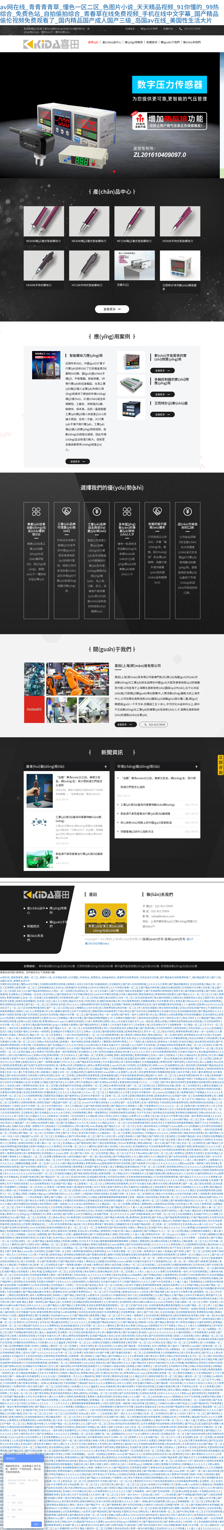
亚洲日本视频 (78, 1176)
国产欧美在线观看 (194, 991)
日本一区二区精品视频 (72, 1072)
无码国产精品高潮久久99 (17, 1396)
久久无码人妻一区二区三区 (104, 1494)
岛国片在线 (18, 1126)
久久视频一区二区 (97, 1508)
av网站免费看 (175, 1014)
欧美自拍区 (199, 1146)
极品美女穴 (52, 1126)
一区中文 (129, 1200)
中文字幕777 (71, 1220)
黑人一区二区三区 (77, 1227)
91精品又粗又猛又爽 (52, 1082)
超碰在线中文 (29, 1061)
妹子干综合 (176, 1247)
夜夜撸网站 (165, 1078)
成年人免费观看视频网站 (79, 1251)
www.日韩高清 (108, 1386)
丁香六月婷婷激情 (100, 1268)
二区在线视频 (76, 1116)
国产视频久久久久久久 (19, 1339)
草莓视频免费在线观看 (49, 1312)
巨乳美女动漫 (110, 1339)
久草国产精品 (7, 1149)
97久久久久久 (122, 1214)
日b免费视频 (74, 1217)
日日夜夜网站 (173, 1160)
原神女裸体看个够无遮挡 (100, 1224)
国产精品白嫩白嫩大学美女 (37, 1291)
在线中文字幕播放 (14, 1082)
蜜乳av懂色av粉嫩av (179, 1389)
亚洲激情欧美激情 (202, 1095)
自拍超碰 (32, 1058)
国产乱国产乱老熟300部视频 (39, 1065)
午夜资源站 (29, 1072)
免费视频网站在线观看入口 (204, 1102)
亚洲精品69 (133, 1089)
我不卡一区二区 (152, 1031)
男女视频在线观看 (168, 1007)
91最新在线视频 (74, 1021)
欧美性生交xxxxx (101, 1237)
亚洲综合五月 (53, 1149)
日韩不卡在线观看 (146, 1045)
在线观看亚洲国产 (139, 1467)
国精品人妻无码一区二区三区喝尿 (75, 1038)
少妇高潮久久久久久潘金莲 (51, 1342)
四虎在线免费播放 (213, 1136)
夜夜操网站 (162, 1261)
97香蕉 (17, 1061)
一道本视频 (57, 1430)
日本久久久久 (64, 1281)
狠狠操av (178, 1396)
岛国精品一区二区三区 (42, 1170)
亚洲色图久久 (49, 1153)
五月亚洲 (45, 1322)
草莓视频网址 (72, 1457)
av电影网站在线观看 (164, 1203)
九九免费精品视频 (23, 1379)
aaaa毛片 (116, 1065)
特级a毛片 (123, 1173)
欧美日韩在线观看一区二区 (161, 1372)
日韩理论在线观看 (107, 1261)
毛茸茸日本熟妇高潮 (11, 1092)
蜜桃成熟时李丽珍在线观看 (95, 1004)
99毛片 (167, 1258)
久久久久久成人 (214, 1146)
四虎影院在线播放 (53, 1095)
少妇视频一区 (189, 1521)
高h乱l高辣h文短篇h (45, 1498)
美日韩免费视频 (52, 1525)
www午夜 (54, 1477)
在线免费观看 (148, 1329)
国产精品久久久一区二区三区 (193, 994)
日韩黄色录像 (148, 1001)
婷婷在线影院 (156, 1376)
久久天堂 (125, 1092)
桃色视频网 (79, 1281)
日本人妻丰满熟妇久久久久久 (200, 1454)
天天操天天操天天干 (129, 1021)
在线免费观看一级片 (178, 1271)
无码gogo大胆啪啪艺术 (109, 1160)
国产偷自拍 (92, 1014)
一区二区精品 (13, 1193)
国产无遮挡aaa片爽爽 (106, 1082)
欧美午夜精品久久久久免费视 (46, 1146)
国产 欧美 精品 (14, 1251)
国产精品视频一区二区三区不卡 (198, 1379)
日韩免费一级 (76, 1356)
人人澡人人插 (137, 1234)
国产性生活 (191, 1423)
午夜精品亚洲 (200, 1078)
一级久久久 (10, 1254)
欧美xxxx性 (24, 1021)
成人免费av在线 (64, 1065)
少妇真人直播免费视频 (76, 1234)
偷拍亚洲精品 (53, 1241)
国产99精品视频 (121, 1156)
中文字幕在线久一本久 (58, 1105)
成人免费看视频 (185, 1092)
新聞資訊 (151, 42)
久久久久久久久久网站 (73, 1477)
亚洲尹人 (188, 1247)
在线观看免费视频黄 (187, 1481)
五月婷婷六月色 (52, 1132)
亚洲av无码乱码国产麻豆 (193, 1007)
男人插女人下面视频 (179, 1345)
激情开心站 (22, 1011)
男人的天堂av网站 (191, 1352)
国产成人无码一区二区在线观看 (92, 1153)
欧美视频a (99, 1251)
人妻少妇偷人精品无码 (65, 1068)
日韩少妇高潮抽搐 (74, 1454)
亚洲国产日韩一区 (181, 1095)
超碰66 (68, 1207)
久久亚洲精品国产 (203, 1372)
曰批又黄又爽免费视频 (195, 1440)
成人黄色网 (161, 1014)
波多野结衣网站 (175, 1166)
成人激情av (173, 1298)
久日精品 (93, 1197)
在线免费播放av (54, 1200)
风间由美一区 (173, 1430)
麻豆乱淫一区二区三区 (75, 1481)
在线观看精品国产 (141, 1288)
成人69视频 (129, 1065)
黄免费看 (78, 1166)
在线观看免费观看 (92, 1028)
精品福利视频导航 (42, 1024)
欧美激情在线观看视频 (199, 1082)
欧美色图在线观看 (117, 1460)
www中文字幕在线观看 (106, 994)
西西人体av (110, 1021)
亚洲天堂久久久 (77, 1423)
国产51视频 (117, 991)
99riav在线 (109, 1048)
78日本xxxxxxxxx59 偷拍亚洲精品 (52, 1359)
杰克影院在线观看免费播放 (179, 1122)
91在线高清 (124, 1457)
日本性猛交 (182, 1203)
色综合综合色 (173, 1443)
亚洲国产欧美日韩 (29, 1176)
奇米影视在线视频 (204, 1041)
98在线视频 (115, 1349)
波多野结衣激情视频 (186, 1112)
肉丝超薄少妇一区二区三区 (102, 1288)
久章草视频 (79, 1305)
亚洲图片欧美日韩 (106, 1001)
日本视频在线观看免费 (120, 1139)
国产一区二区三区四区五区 (60, 1007)
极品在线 (164, 1514)
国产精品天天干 (193, 1318)
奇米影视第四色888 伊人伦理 (194, 1075)
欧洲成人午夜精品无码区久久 (205, 1491)
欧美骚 (72, 1231)
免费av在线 (40, 1055)
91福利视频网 (203, 1322)
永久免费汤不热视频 (43, 1051)
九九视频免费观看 (33, 1095)
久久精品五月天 (106, 1122)
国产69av (178, 1258)
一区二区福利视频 (172, 1034)
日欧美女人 (172, 1055)
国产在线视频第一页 (164, 1491)
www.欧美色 (118, 1244)
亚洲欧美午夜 (30, 1410)
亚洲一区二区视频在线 (194, 1143)
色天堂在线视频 (70, 1501)
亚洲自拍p (137, 1132)
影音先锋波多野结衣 (61, 1393)
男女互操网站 (131, 1187)
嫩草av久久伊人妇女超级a (151, 1160)
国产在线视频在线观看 (138, 1244)
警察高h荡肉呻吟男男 (115, 1041)
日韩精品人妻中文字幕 (70, 1018)
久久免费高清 (37, 1011)
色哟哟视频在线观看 (17, 1068)
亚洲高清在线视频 (118, 1471)
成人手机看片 (183, 1369)
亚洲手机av (49, 994)
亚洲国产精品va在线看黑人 (87, 1258)
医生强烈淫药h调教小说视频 (140, 1058)
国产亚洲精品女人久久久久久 (63, 1109)
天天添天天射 (11, 1443)
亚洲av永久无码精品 (88, 1231)
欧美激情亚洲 (46, 987)
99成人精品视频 (129, 994)
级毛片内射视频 (157, 1362)
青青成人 (201, 1068)
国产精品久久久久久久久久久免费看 (199, 1176)
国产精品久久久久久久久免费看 (120, 1258)
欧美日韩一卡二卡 (28, 1369)
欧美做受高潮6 (132, 1268)
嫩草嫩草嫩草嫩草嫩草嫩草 (113, 1197)
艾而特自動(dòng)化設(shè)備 (95, 966)
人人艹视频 (134, 1041)
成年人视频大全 (112, 1464)
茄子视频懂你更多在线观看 (167, 1004)
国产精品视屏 (157, 1291)
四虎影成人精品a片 (161, 1220)
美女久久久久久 (172, 1227)
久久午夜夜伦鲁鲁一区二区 (124, 987)
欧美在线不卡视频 (53, 1268)
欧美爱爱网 (40, 1190)
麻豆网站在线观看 (148, 1018)
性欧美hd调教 (69, 1241)
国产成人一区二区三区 (38, 1004)
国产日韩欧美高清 (141, 1214)
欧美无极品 (56, 1254)
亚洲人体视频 (95, 1210)
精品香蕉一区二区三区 (195, 1241)
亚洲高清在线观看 (207, 1339)
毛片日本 (93, 1007)
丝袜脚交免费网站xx (155, 1207)
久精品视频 (113, 1092)
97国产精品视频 (199, 1217)
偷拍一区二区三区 (23, 1393)
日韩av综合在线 (207, 1112)
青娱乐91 (28, 1258)
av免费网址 (13, 1420)
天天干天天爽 (144, 1112)
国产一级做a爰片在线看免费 (24, 1376)
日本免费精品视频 (175, 1170)
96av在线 (218, 1061)
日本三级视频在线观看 (46, 1379)
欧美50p (25, 1078)
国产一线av (163, 1058)
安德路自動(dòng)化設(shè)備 (179, 966)
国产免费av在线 (12, 1366)
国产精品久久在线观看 (99, 1477)
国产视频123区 (157, 1136)
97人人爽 (176, 1437)
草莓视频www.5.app (53, 1021)
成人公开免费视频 (105, 1379)
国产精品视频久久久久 (210, 1011)
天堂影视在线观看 (9, 984)
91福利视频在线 (203, 1173)
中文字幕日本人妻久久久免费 (54, 1058)
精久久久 (65, 1443)
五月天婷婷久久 (33, 1437)
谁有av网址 (59, 1217)
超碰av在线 (211, 1389)
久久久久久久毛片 (141, 1051)
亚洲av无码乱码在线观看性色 (123, 1423)
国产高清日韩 (147, 1028)
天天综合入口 (25, 1254)
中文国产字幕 (102, 1352)
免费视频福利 (14, 997)
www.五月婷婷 (165, 1302)
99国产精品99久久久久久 (137, 1281)
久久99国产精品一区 (56, 1423)
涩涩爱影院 (115, 984)
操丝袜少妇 (80, 1224)
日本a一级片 (157, 1055)
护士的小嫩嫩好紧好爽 (58, 1011)
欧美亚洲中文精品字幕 (126, 1028)
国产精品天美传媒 (150, 987)
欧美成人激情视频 (141, 1203)
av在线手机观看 (183, 1193)
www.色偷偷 (96, 1126)
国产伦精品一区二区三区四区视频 (69, 1197)
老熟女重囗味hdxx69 (186, 1001)
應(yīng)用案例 (134, 42)
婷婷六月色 (173, 1268)
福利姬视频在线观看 (113, 1031)
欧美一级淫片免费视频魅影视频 (17, 1406)
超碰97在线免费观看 (108, 1312)
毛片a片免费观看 (127, 1143)
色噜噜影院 (154, 1011)
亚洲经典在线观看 (96, 1176)
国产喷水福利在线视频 (173, 1082)
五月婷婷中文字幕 (191, 987)
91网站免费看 (49, 1514)
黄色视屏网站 (146, 994)
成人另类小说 (21, 1116)
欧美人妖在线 (67, 1369)
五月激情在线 (144, 1065)
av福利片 (76, 1078)
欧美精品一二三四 (23, 1197)
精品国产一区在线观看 (132, 1450)
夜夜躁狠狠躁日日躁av (74, 1467)
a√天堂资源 (90, 1308)
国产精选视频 (83, 1143)
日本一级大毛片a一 (131, 1494)
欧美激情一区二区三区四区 (198, 1058)
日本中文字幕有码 (195, 1295)
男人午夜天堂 (41, 1254)
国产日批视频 (215, 1356)
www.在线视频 (37, 1227)
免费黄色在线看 (205, 1312)
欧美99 (202, 1447)
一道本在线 (13, 1028)
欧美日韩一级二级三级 (207, 1247)
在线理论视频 (102, 1038)
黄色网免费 (175, 1183)
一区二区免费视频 (98, 1227)
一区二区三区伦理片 (76, 1089)
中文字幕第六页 (165, 1484)
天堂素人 (106, 1024)
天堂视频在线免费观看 (136, 1180)
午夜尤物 (25, 1045)
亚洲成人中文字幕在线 (75, 1491)
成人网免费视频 (107, 1007)
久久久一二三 (49, 1403)
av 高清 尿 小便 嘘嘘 (55, 1187)
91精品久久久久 (38, 1116)
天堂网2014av (49, 1018)
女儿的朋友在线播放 (99, 1342)
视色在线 (100, 1362)
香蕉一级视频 (35, 1302)
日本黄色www (128, 1278)
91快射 (38, 1268)
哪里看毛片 (129, 1160)
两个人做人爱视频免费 (77, 1268)
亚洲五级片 (26, 1443)
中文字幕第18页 (165, 1001)
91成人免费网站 (88, 1180)
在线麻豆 (196, 1139)
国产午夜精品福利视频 (21, 1332)
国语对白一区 (203, 1099)
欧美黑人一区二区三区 (91, 1183)
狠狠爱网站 (122, 1447)
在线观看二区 (44, 1217)
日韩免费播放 (118, 1068)
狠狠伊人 (97, 1041)
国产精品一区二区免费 (91, 1055)
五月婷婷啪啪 (123, 1048)
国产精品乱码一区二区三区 (30, 1149)
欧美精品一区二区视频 (102, 1400)
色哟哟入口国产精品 (136, 1136)
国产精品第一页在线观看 (137, 1345)
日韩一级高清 (60, 1203)
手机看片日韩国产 (46, 1281)
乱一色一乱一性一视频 (150, 1258)
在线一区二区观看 (123, 1271)
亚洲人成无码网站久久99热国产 (154, 1126)
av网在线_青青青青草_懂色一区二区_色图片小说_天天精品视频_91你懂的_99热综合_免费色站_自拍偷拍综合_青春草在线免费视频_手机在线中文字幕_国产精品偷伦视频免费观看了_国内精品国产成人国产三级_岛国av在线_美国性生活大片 (109, 13)
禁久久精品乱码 (187, 1055)
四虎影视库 (176, 1132)
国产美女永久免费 (34, 1200)
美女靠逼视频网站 (208, 1051)
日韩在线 (177, 997)
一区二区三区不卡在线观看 (106, 1291)
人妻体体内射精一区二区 (162, 1511)
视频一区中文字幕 (212, 1149)
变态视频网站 (56, 1447)
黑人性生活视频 (103, 1345)
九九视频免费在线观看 (194, 1244)
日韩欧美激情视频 (68, 1180)
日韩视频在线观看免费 (28, 1018)
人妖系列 (26, 1024)
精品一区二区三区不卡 (200, 1024)
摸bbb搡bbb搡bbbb (144, 1302)
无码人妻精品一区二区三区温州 (51, 1244)
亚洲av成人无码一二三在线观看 (107, 1058)
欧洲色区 (171, 1136)
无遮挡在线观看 (148, 1393)
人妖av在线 (125, 1146)
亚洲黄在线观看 (159, 1241)
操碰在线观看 (27, 1160)
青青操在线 (176, 1058)
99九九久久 (73, 1004)
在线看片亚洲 (168, 1011)
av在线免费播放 (71, 1511)
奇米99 (117, 1274)
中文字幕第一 (190, 1237)
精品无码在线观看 (193, 1132)
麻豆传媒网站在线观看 (26, 1203)
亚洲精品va (61, 1136)
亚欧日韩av (145, 1487)
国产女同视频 (30, 1014)
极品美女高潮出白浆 (99, 1359)
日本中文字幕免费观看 (176, 1038)
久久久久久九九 (193, 1166)
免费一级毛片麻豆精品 (70, 1498)
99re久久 (215, 1004)
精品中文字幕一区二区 (72, 1014)
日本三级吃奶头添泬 (170, 1018)
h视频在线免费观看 (11, 1065)
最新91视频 (114, 1254)
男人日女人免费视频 (201, 1203)
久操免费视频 (170, 1274)
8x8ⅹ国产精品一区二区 (186, 1119)
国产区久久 (208, 1352)
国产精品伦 (213, 1143)
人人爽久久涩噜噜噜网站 (28, 1180)
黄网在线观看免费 (18, 1295)
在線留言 (130, 28)
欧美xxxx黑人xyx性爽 (187, 1484)
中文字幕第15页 (68, 1379)
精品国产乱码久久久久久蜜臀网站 (68, 1288)
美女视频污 (111, 997)
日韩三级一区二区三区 (23, 1041)
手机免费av (215, 1122)
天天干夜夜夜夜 (165, 1329)
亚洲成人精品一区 (46, 1160)
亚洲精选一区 (65, 1298)
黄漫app (142, 1247)
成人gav (171, 1501)
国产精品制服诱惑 (178, 984)
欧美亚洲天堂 (58, 1004)
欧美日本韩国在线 (56, 1227)
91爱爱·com (106, 1099)
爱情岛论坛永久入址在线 (180, 1173)
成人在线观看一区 (30, 1261)
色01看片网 (82, 1126)
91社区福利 (98, 1525)
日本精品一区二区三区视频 (103, 1393)
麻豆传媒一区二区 (127, 1007)
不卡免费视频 (89, 1078)
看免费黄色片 (100, 1170)
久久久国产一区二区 (140, 1396)
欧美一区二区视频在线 (188, 1085)
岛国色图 (41, 1234)
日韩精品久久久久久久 (87, 1406)
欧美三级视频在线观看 (24, 1335)
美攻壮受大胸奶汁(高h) (46, 1443)
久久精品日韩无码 (179, 1048)
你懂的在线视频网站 (75, 1200)
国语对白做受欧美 (171, 987)
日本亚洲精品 (44, 1220)
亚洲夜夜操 (42, 1210)
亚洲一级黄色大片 (209, 1119)
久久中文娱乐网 (123, 1099)
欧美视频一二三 (98, 1329)
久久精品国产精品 (206, 1018)
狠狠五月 (83, 1068)
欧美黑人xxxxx (115, 1454)
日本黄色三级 (50, 1180)
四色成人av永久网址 (84, 1190)
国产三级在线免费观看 (104, 1143)
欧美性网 (145, 1217)
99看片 (149, 1139)
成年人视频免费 (79, 1058)
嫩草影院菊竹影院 (196, 1109)
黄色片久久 (12, 1214)
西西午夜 (178, 991)
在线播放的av (67, 1126)
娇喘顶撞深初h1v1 (59, 1193)
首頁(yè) (93, 42)
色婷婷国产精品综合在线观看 (162, 1308)
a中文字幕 (9, 1389)
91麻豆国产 (80, 1298)
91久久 (8, 1061)
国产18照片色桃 (115, 1525)
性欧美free (203, 1004)
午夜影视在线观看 (67, 1099)
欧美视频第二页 (55, 1055)
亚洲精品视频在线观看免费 (171, 1045)
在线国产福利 (21, 1031)
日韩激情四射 (146, 1295)
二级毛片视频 (85, 1345)
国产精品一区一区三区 (30, 1132)
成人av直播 (205, 1061)
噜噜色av (82, 1007)
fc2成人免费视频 (94, 1021)
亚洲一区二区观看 (32, 997)
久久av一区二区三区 (94, 1092)
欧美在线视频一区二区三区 (41, 1038)
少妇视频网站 (39, 1045)
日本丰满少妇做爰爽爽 (95, 984)
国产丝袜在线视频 (16, 1075)
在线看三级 (209, 987)
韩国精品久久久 (173, 1237)
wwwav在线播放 (166, 1092)
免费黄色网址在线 (142, 1004)
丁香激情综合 (195, 1281)
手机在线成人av (196, 1028)
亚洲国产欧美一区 (103, 1214)
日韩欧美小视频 (151, 1464)
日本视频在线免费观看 (173, 1149)
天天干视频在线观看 (41, 1068)
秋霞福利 (195, 1126)
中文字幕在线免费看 (50, 1467)
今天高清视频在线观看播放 (205, 1450)
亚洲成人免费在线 (93, 1264)
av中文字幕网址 (84, 1214)
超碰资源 (63, 1514)
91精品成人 (78, 1105)
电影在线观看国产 (134, 991)
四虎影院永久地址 (193, 997)
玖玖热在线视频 (116, 1176)
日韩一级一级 (207, 1315)
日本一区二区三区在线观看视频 (135, 997)
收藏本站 (168, 28)
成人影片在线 (156, 1180)
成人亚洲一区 (60, 1420)
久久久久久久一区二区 (172, 1105)
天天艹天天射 (199, 1234)
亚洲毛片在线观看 (49, 1014)
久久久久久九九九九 (167, 1163)
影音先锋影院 (194, 1149)
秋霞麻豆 (212, 1308)
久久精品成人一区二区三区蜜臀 (114, 1132)
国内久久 (16, 1129)
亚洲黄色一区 (184, 1254)
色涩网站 (79, 991)
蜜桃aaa (183, 1163)
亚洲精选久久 (85, 1051)
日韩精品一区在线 (32, 994)
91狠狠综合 (206, 1484)
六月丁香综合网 (195, 1460)
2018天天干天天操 (88, 1241)
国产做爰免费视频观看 (177, 1217)
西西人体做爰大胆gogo (35, 1193)
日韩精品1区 (146, 1187)
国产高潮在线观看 (96, 1254)
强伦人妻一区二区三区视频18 (170, 1460)
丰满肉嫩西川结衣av (38, 1430)
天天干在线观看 (192, 1396)
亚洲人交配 (6, 1031)
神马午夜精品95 (84, 1082)
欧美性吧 (178, 1454)
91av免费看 (188, 1227)
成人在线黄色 (64, 1302)
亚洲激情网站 (172, 1065)
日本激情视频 (50, 997)
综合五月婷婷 (196, 1038)
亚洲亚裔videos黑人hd (194, 1224)
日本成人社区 (44, 1001)
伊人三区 (211, 1105)
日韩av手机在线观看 (48, 1041)
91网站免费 (211, 1038)
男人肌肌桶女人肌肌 (47, 1072)
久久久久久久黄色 (175, 1180)
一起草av (23, 1318)
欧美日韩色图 (107, 1129)
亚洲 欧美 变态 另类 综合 (124, 1038)
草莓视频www (93, 1163)
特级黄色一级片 (143, 1491)
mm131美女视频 (88, 1220)
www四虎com (111, 1072)
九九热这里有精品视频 (150, 1038)
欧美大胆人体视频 (195, 1105)
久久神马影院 (110, 1302)
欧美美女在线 (60, 1291)
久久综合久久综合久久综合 (198, 1383)
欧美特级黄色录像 (152, 1285)
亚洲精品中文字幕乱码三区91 (66, 1031)
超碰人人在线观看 (184, 1335)
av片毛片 (32, 1173)
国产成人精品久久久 (161, 1119)
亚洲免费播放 (137, 1210)
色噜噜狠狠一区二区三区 (29, 1349)
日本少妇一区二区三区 (35, 1413)
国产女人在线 (69, 1132)
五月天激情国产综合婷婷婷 (113, 1149)
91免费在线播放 (107, 1078)
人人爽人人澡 (142, 1271)
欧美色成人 (40, 1109)
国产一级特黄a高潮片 (50, 1061)
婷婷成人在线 (74, 984)
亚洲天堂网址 (210, 1014)
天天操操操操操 (150, 1061)
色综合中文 (124, 1288)
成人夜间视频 (188, 1065)
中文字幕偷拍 (11, 1176)
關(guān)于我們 (149, 28)
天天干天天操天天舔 (141, 1183)
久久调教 (214, 1214)
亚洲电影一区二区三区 (23, 1278)
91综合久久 (71, 1055)
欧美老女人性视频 (168, 1041)
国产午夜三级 (162, 1139)
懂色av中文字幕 (29, 984)
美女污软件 (189, 1018)
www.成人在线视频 (34, 1251)
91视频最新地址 (171, 1352)
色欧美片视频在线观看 (209, 1089)
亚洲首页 (184, 1274)
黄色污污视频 (160, 1183)
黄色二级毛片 (11, 1160)
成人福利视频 (63, 1366)
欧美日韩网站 (16, 1416)
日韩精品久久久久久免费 (195, 1187)
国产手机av (158, 1217)
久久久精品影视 (158, 1156)
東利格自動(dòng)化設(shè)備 (57, 966)
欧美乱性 (58, 1220)
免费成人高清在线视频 (21, 1143)
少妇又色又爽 (107, 1484)
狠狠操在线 (59, 1156)
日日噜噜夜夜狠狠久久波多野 (84, 1420)
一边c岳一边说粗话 (96, 1454)
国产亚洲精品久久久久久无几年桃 (66, 1045)
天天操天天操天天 (187, 1051)
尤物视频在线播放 (79, 1244)
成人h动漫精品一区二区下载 (72, 1247)
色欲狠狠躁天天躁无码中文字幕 (23, 1231)
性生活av (155, 1149)
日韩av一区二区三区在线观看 (164, 1129)
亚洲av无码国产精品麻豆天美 (174, 1406)
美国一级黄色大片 (35, 1126)
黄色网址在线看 (166, 1085)
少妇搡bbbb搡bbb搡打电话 (173, 1403)
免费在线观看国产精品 (55, 1349)
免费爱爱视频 (191, 1288)
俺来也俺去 (174, 1187)
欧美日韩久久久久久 (123, 1501)
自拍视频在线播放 (113, 1200)
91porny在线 (67, 1410)
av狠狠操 (174, 1349)
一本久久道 (158, 1143)
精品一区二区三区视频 (199, 1045)
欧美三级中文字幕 (180, 1072)
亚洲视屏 (180, 1329)
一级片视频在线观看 (80, 1041)
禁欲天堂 (81, 1295)
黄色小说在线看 (113, 1264)
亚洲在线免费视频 (33, 1092)
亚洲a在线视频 (64, 1258)
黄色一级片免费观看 (66, 1051)
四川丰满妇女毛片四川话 (109, 1372)
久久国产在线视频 (44, 1258)
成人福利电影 (212, 1132)
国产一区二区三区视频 (198, 1251)
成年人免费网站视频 (27, 1085)
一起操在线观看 (197, 1308)
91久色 (151, 1163)
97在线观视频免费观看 (166, 1176)
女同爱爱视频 (95, 1437)
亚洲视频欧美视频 (187, 1011)
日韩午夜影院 (198, 1508)
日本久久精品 (120, 1116)
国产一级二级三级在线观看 (97, 1156)
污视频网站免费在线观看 (52, 984)
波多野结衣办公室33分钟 (197, 1034)
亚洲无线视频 (34, 1356)
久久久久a (51, 1352)
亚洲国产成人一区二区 (157, 1437)
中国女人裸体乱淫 (18, 1034)
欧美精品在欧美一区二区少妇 (120, 1247)
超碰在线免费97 (172, 1285)
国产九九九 (38, 1352)
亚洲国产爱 (135, 1447)
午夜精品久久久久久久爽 (17, 1099)
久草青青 (209, 1386)
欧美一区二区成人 (42, 1163)
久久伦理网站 (174, 1207)
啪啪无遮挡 (140, 1034)
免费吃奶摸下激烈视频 (172, 1061)
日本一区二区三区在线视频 (62, 1413)
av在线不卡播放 (132, 1285)
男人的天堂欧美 (117, 1089)
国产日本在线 (139, 1011)
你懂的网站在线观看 (66, 1460)
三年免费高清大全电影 (16, 1048)
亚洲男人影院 (49, 1231)
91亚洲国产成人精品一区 (64, 1183)
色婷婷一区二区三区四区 (24, 1139)
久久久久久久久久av (163, 1332)
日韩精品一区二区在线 (30, 1187)
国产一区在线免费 (130, 1102)
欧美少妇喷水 (32, 1345)
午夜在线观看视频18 (85, 1332)
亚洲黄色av (14, 994)
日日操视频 (202, 1227)
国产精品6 (50, 1302)
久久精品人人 (183, 1234)
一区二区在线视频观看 (60, 1166)
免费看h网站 (191, 1258)
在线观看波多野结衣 (93, 1217)
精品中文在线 (76, 1001)
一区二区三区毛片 (71, 1416)
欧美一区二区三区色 (117, 1095)
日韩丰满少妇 (145, 1014)
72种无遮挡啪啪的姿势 (62, 1210)
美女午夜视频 (84, 1170)
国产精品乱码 (216, 1420)
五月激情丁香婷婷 (121, 1004)
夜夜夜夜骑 (180, 1028)
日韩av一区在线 (92, 1031)
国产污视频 (213, 1264)
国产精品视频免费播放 (96, 1018)
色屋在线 (79, 1464)
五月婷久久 (34, 1403)
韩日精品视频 (53, 1416)
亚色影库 (181, 1109)
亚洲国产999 (201, 1214)
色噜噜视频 (163, 1072)
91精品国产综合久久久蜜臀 (88, 1521)
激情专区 (41, 1166)
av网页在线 (192, 1061)
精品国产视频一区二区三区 (67, 1102)
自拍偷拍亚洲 (141, 1119)
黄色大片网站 (132, 1170)
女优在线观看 (11, 1170)
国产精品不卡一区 (200, 1048)
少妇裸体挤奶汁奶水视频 (24, 1386)
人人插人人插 (179, 1281)
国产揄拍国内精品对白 (182, 1200)
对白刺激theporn (60, 1315)
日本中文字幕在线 (99, 987)
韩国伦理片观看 (35, 1423)
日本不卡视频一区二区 (33, 1105)
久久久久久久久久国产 (121, 1491)
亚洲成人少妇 (116, 1170)
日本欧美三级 (142, 1024)
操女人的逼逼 (165, 1251)
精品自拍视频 (11, 1288)
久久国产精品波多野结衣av (37, 991)
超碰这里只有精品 (85, 1427)
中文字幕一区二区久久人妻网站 (80, 1146)
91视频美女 (113, 1119)
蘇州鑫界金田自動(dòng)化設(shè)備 (137, 966)
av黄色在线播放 (210, 1085)
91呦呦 (108, 1055)
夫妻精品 (119, 1166)
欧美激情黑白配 (110, 1075)
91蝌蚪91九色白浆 (149, 1433)
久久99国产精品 (190, 1285)
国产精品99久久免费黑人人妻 (127, 1105)
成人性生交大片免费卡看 (170, 1116)
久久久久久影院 (132, 1389)
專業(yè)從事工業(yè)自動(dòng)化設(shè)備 (105, 928)
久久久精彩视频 (140, 1156)
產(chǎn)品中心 (111, 42)
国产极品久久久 (140, 1220)
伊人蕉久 (62, 1335)
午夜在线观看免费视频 (132, 1075)
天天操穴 (104, 991)
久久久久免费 (158, 1271)
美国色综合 (26, 1028)
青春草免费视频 (184, 1031)
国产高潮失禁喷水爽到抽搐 (205, 1504)
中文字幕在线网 (111, 1061)
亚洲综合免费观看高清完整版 (101, 1305)
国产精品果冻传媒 (145, 1339)
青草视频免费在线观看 (110, 1180)
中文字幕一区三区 (9, 1024)
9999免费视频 (197, 1274)
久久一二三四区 (151, 1082)
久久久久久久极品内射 (70, 1092)
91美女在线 (159, 1342)
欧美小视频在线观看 (11, 1014)
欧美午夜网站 (115, 1187)
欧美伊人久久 (136, 1437)
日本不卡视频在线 (81, 1011)
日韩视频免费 (28, 1102)
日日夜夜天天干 (159, 1024)
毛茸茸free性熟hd (114, 1298)
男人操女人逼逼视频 (132, 1231)
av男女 (113, 1498)
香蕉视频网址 (7, 1237)
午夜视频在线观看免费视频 (174, 1102)
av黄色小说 (149, 1116)
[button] (110, 171)
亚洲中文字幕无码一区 (144, 1092)
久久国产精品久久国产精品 (127, 1109)
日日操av (79, 1207)
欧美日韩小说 (185, 1427)
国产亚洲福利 (193, 1170)
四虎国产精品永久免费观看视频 (35, 1119)
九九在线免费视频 (39, 1183)
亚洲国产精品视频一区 (143, 1224)
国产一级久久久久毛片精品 (128, 1413)
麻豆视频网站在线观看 (12, 1004)
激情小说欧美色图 (39, 1048)
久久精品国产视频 (182, 1078)
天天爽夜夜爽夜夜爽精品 (139, 1176)
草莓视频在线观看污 (166, 994)
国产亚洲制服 (41, 1315)
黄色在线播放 (185, 1372)
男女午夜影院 (19, 1210)
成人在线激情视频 (158, 1048)
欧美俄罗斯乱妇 (133, 1031)
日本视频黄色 (185, 1214)
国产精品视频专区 (89, 1024)
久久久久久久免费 (158, 984)
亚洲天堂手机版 (87, 1132)
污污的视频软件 (212, 1021)
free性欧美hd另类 (166, 1427)
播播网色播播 (23, 1163)
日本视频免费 (62, 1318)
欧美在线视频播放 (26, 1001)
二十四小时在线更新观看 (75, 1034)
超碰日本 (63, 1231)
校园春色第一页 (178, 1024)
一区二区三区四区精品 (19, 1051)
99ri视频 (97, 1048)
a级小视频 (108, 1487)
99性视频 (90, 1001)
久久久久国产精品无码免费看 (68, 1163)
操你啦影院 (102, 1349)
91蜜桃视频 (151, 1078)
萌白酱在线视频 (59, 1322)
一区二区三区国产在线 (44, 1099)
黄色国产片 (212, 1295)
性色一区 (198, 1386)
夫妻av (31, 1210)
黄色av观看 (161, 1021)
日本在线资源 (134, 1068)
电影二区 (54, 1122)
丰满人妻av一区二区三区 (47, 1143)
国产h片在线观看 (161, 1281)
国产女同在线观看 (178, 1156)
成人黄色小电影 (105, 1427)
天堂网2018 (161, 1349)
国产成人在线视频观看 (135, 984)
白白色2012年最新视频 (113, 1295)
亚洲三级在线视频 (125, 1335)
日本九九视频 (124, 1383)
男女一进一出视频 (63, 991)
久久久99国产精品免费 (79, 1048)
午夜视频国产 (70, 1383)
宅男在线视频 (46, 1075)
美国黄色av (148, 1420)
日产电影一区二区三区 (60, 1190)
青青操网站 (143, 1474)
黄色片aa (53, 1518)
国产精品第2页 (119, 1207)
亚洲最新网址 (159, 1318)
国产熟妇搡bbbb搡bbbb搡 (157, 1471)
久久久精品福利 (142, 1099)
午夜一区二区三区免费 (153, 1166)
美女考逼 (36, 1271)
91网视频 (32, 1075)
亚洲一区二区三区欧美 (110, 1285)
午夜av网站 (124, 1011)
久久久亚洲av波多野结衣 (82, 1203)
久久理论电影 (61, 1119)
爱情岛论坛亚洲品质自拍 (163, 1467)
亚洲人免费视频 (149, 1102)
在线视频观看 (25, 1359)
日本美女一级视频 (39, 1031)
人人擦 (141, 1278)
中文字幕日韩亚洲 (82, 994)
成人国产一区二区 (196, 1329)
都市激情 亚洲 (48, 1247)
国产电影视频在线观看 (97, 1105)
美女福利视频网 (162, 997)
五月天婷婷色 (130, 1349)
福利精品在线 (95, 1298)
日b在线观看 (152, 1315)
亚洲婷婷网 (126, 1302)
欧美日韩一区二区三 (27, 987)
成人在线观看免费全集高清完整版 (162, 1305)
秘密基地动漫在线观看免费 (135, 1254)
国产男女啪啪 (55, 1234)
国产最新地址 (72, 1095)
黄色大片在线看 (164, 1193)
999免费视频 (67, 997)
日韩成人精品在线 (69, 1372)
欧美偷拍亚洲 (95, 1200)
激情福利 (215, 1160)
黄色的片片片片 (142, 1481)
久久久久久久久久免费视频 (166, 1244)
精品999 (24, 1170)
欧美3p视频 (95, 1487)
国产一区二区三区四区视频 (89, 997)
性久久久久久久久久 (94, 1119)
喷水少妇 (108, 1028)
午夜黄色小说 (25, 1264)
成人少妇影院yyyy (74, 1139)
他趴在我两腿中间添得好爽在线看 (199, 1298)
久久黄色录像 (136, 1356)
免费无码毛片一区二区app (160, 1234)
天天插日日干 (18, 1356)
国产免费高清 (155, 1518)
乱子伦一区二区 (198, 1356)
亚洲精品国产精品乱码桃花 (24, 1247)
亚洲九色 (51, 1308)
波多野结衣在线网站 (205, 1514)
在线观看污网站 (160, 1099)
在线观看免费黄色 (39, 1274)
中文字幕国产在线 (26, 1312)
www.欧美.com (180, 1126)
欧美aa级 (5, 1126)
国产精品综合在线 (152, 1521)
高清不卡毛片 (18, 1058)
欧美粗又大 (50, 1298)
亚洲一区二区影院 (124, 1410)
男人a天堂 (118, 1136)
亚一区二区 (92, 991)
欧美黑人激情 (41, 1028)
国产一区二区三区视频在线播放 (55, 1173)
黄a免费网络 (133, 1217)
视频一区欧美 (210, 1302)
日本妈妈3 (81, 1210)
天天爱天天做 (44, 1237)
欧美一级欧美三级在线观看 (203, 1163)
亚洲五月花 (37, 1078)
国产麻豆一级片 (128, 1014)
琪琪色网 (106, 1231)
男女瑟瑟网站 (109, 1457)
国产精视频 (127, 1119)
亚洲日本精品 (186, 1041)
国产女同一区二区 (159, 1153)
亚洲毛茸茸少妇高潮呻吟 (17, 1285)
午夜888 (183, 1308)
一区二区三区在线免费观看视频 (28, 1007)
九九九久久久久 (77, 1322)
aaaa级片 (196, 1345)
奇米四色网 (45, 1203)
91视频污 (207, 1139)
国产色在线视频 (117, 1227)
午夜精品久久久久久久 (207, 1092)
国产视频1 (211, 991)
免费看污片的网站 (65, 1427)
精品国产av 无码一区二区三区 (161, 1075)
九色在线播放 (74, 1156)
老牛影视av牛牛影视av (105, 1474)
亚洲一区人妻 (14, 1072)
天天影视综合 (189, 1443)
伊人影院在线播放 (148, 1007)
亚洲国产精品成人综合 (190, 1136)
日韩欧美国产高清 (178, 1525)
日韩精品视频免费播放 (116, 1210)
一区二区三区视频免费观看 (104, 1034)
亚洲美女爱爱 (79, 1359)
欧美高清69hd (163, 1095)
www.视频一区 (66, 1153)
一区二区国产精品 (35, 1241)
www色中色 (91, 1045)
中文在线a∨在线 (83, 1389)
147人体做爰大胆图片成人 (123, 1018)
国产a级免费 (139, 1163)
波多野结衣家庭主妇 (57, 1504)
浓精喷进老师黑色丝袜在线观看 (186, 1021)
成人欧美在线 (149, 1041)
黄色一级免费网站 (97, 1112)
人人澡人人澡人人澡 (15, 1038)
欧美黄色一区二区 (93, 1085)
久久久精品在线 (160, 1288)
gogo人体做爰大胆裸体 (65, 1024)
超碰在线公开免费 (106, 1190)
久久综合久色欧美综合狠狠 (57, 1339)
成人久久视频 (60, 1001)
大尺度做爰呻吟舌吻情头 (183, 1339)
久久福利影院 (83, 1525)
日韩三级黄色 (143, 1366)
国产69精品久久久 (154, 1231)
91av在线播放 (214, 1028)
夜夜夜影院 (161, 1187)
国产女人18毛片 (178, 1413)
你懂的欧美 (50, 1092)
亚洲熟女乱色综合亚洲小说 (157, 1454)
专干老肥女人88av (174, 1325)
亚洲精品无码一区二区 (55, 1271)
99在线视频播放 (192, 1014)
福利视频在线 (199, 1393)
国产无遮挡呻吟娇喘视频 (159, 991)
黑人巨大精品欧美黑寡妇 (130, 1078)
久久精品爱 (91, 1116)
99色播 (180, 1362)
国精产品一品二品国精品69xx (111, 1433)
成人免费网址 (177, 1153)
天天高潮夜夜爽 (89, 1129)
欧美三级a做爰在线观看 (79, 1187)
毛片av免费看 (159, 1345)
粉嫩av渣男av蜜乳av (120, 1514)
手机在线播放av (57, 1474)
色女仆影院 (168, 1031)
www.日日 (89, 1362)
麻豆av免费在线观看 (99, 1065)
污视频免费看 (79, 1112)
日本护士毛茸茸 (147, 1440)
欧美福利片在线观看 (77, 987)
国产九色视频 (185, 1359)
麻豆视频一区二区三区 (139, 1342)
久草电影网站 (169, 1089)
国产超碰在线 (64, 994)
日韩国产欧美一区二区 (170, 1440)
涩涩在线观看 (197, 984)
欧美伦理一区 (81, 1329)
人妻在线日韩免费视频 (153, 1268)
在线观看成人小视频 (62, 1285)
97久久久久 (64, 1403)
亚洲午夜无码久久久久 (51, 1139)
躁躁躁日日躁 (215, 1234)
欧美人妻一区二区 (121, 1359)
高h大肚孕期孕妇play (20, 1055)
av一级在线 (147, 1021)
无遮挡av (202, 1420)
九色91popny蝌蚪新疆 (57, 1078)
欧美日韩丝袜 (132, 1166)
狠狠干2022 (201, 1122)
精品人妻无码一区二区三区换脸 (63, 1129)
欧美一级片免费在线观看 (197, 1116)
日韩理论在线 (169, 1416)
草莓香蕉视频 (27, 1420)
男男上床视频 (54, 1214)
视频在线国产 (44, 1102)
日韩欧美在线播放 (200, 1231)
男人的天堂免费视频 (128, 1001)
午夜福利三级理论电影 (26, 1089)
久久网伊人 (76, 1193)
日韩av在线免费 (39, 1122)
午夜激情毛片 (151, 1105)
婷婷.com (158, 1065)
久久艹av (213, 1224)
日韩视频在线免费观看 (88, 1075)
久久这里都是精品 (188, 1278)
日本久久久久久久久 (169, 1393)
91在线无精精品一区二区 (152, 1298)
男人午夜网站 (184, 1386)
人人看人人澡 (135, 1207)
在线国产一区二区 (97, 1089)
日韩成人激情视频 (140, 1241)
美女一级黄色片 (135, 1315)
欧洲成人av (128, 1045)
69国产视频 (88, 1349)
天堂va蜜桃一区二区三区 (188, 1302)
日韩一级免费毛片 (146, 1251)
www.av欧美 (124, 1261)
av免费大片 (135, 1116)
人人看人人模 (189, 1160)
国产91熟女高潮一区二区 (82, 1136)
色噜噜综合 (80, 1065)
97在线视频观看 (198, 1271)
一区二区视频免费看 (153, 1068)
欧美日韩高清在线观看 (141, 1095)
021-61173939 (192, 28)
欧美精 (64, 1041)
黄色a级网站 (155, 1034)
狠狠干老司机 (140, 1048)
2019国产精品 (139, 1129)
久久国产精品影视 (127, 1322)
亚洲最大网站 (153, 1210)
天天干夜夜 (92, 1149)
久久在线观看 (55, 1207)
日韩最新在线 (122, 1224)
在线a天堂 (141, 1335)
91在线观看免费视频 (160, 1146)
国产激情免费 (114, 1504)
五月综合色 (199, 1264)
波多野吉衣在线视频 (163, 1112)
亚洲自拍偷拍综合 (70, 1325)
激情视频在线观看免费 (104, 1011)
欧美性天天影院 (24, 1109)
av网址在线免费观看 (193, 1430)
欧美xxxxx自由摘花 (132, 1274)
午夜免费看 (216, 1403)
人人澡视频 (189, 1004)
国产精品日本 (139, 1362)
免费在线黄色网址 (100, 1244)
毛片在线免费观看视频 (164, 1051)
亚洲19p (60, 987)
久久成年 (70, 1082)
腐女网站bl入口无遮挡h (57, 1508)
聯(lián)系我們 (192, 42)
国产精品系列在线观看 (89, 1061)
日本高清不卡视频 (65, 1170)
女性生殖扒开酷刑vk (144, 1383)
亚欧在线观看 (196, 1156)
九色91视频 (108, 1403)
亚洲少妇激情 (32, 1082)
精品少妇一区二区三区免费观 (45, 1034)
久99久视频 (192, 1180)
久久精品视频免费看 (210, 1001)
